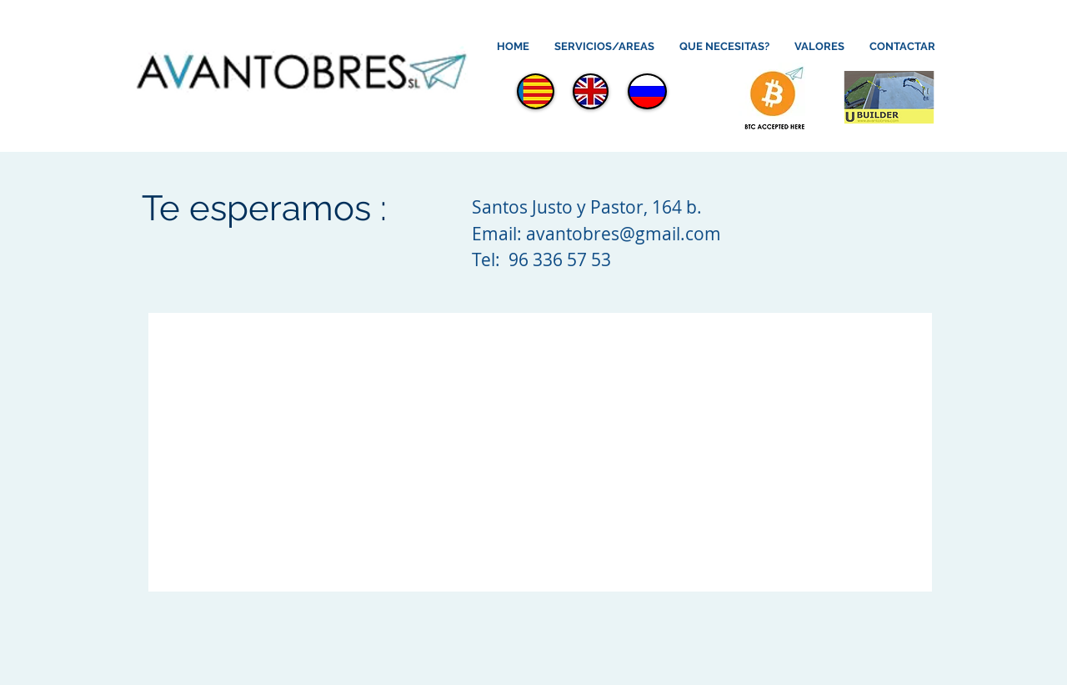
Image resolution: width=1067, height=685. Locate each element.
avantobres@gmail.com (623, 233)
